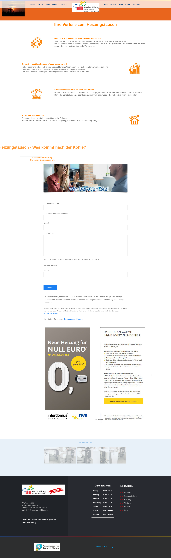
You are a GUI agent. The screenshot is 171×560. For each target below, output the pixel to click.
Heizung (127, 507)
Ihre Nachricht (85, 252)
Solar (126, 518)
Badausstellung (130, 504)
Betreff (85, 234)
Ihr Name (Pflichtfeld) (85, 214)
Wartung (127, 511)
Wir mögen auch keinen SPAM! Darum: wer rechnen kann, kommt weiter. (72, 267)
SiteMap (127, 500)
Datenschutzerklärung (51, 321)
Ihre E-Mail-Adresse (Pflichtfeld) (85, 224)
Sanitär (127, 514)
